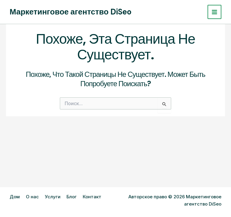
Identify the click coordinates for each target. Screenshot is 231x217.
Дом (15, 197)
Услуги (52, 197)
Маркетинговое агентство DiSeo (70, 12)
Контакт (92, 197)
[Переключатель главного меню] (215, 12)
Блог (71, 197)
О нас (32, 197)
